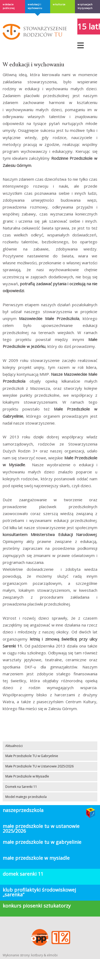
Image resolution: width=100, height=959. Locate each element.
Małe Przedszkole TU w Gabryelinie (31, 756)
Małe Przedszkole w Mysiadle (27, 776)
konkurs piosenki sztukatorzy (37, 905)
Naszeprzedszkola (23, 810)
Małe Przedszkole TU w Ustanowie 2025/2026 (39, 766)
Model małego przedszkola (26, 796)
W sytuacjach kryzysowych (85, 6)
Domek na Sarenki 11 (21, 786)
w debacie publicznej (9, 6)
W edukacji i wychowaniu (35, 6)
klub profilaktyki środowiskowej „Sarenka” (39, 892)
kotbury (37, 955)
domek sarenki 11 (23, 874)
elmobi (52, 955)
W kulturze (59, 4)
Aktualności (14, 746)
